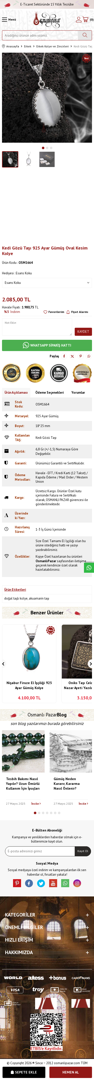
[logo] (47, 19)
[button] (43, 148)
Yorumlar (78, 392)
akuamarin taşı (39, 598)
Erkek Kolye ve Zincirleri (52, 46)
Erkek (27, 46)
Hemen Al (70, 1072)
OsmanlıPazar (46, 561)
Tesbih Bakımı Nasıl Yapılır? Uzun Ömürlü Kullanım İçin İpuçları (23, 784)
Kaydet (83, 331)
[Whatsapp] (65, 883)
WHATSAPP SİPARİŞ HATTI (47, 345)
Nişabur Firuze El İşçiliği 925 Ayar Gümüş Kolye (29, 685)
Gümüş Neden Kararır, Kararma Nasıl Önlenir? (67, 784)
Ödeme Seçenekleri (49, 392)
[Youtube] (53, 883)
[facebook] (29, 883)
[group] (47, 98)
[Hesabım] (78, 20)
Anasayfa (10, 46)
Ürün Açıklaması (16, 392)
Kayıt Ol (82, 851)
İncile (36, 803)
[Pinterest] (17, 883)
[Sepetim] (87, 20)
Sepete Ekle (24, 1072)
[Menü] (9, 20)
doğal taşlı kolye (16, 598)
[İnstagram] (77, 883)
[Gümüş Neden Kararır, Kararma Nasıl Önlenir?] (71, 751)
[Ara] (85, 35)
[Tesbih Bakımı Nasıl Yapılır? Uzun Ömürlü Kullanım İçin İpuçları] (23, 751)
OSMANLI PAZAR (57, 500)
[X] (41, 883)
